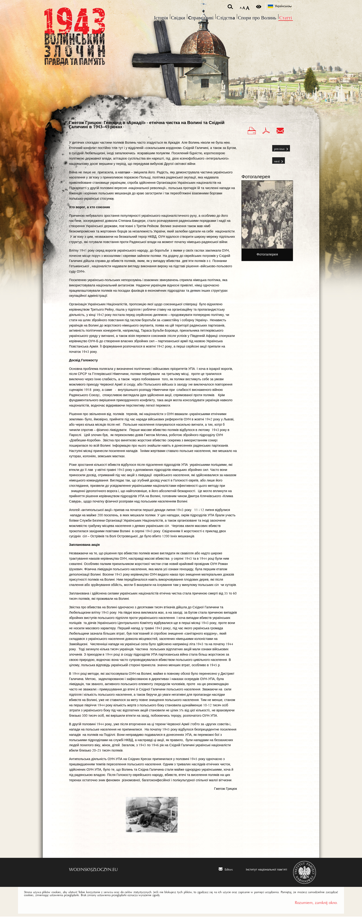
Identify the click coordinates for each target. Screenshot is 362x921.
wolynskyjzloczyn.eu (93, 872)
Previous (278, 151)
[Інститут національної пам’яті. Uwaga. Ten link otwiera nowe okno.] (263, 873)
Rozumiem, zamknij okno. (316, 906)
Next (276, 164)
